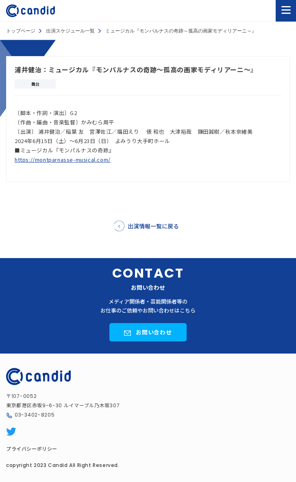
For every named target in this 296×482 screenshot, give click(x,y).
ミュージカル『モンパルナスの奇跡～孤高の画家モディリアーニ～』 (181, 31)
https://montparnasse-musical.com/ (63, 159)
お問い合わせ (154, 332)
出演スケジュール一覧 (70, 31)
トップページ (20, 31)
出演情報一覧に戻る (153, 226)
